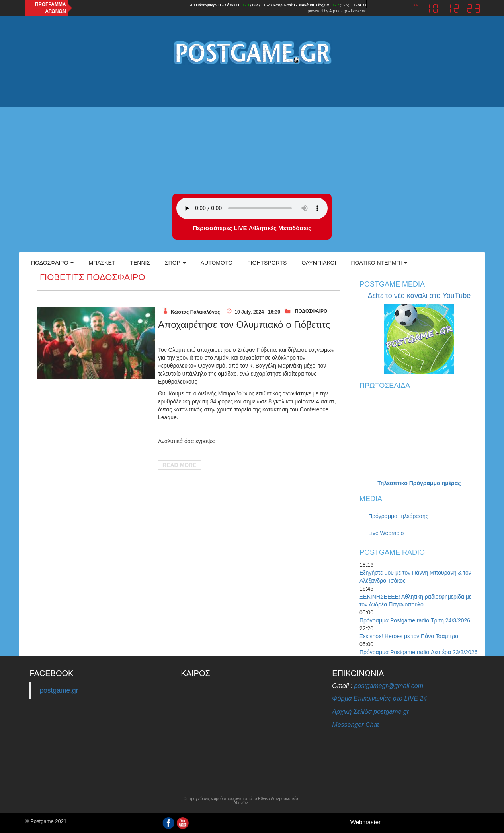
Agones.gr (338, 11)
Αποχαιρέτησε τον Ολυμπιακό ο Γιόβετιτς (244, 324)
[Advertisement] (252, 130)
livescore (358, 11)
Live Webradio (386, 533)
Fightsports (267, 263)
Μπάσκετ (101, 263)
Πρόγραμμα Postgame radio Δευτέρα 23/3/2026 (418, 652)
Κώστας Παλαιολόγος (195, 312)
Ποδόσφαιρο (52, 263)
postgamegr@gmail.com (388, 685)
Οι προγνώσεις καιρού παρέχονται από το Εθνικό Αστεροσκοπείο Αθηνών (240, 801)
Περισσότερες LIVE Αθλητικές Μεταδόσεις (252, 228)
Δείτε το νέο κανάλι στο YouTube (419, 296)
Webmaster (365, 822)
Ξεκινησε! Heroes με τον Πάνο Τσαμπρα (408, 636)
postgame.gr (58, 690)
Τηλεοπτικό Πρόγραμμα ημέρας (419, 483)
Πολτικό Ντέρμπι (379, 263)
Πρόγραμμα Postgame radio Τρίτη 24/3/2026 (414, 620)
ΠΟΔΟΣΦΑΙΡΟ (311, 311)
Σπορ (175, 263)
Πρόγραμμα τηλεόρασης (398, 516)
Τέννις (140, 263)
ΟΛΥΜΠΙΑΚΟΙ (318, 263)
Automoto (216, 263)
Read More (179, 465)
